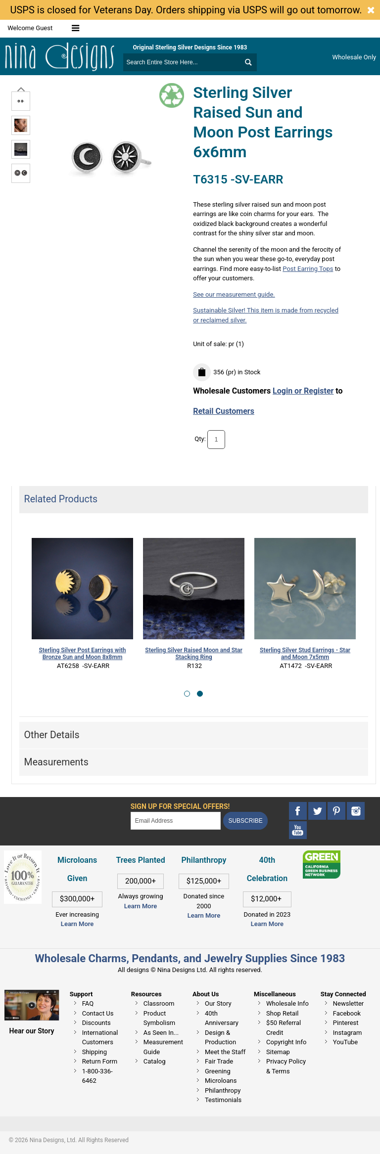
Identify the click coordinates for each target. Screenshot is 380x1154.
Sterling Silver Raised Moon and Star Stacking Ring (193, 654)
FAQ (88, 1003)
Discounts (96, 1022)
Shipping (94, 1052)
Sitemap (278, 1052)
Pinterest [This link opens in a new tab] (346, 1022)
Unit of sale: (211, 344)
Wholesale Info (287, 1003)
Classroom (159, 1003)
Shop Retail (282, 1013)
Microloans (221, 1080)
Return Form (99, 1061)
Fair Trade (219, 1061)
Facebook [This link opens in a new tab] (347, 1013)
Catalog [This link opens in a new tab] (154, 1061)
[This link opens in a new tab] (322, 855)
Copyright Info (286, 1042)
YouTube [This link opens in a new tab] (345, 1042)
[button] (187, 693)
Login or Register (303, 391)
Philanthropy (222, 1090)
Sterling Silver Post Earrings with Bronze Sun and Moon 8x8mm (82, 654)
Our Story (218, 1003)
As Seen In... (161, 1032)
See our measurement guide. (234, 294)
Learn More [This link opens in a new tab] (140, 906)
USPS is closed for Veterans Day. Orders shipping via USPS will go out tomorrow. (186, 10)
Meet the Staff (225, 1052)
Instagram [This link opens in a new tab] (347, 1032)
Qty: (200, 439)
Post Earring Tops (308, 268)
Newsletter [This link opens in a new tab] (348, 1003)
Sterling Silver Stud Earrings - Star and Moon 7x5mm (305, 654)
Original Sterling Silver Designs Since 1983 (190, 47)
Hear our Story (31, 1031)
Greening (218, 1071)
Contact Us (98, 1013)
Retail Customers (223, 411)
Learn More (77, 924)
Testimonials (223, 1100)
